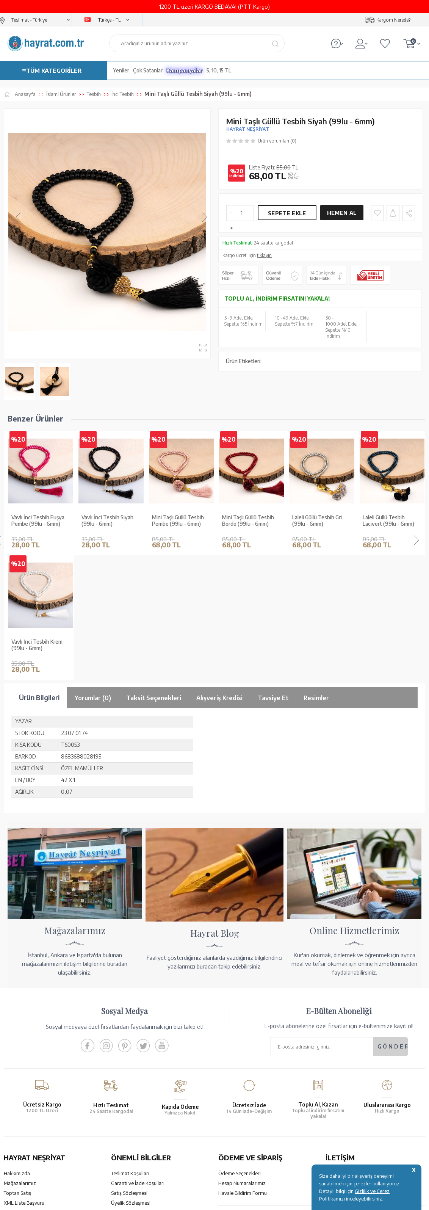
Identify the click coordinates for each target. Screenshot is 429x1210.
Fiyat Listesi (17, 1108)
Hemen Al (342, 213)
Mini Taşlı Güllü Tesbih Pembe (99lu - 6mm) (107, 520)
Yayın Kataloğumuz (24, 1098)
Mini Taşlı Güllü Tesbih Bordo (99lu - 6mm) (178, 520)
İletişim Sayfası (342, 1114)
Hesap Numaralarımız (242, 1059)
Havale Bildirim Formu (242, 1069)
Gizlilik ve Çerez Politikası (139, 1088)
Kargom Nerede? (393, 20)
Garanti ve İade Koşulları (137, 1059)
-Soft (176, 1200)
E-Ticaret (194, 1200)
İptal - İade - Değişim (240, 1104)
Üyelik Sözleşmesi (130, 1078)
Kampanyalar (184, 70)
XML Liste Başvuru (24, 1078)
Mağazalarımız (20, 1059)
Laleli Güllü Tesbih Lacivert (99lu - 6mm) (318, 520)
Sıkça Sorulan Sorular (134, 1108)
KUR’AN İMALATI (37, 1143)
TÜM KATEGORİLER (53, 70)
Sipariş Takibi (232, 1094)
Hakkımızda (17, 1049)
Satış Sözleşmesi (129, 1069)
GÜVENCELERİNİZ (148, 1143)
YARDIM (240, 1143)
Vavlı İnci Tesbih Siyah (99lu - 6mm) (37, 520)
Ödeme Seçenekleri (239, 1049)
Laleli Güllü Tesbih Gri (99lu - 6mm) (247, 520)
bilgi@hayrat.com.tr (348, 1104)
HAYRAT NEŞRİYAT (247, 129)
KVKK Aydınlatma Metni (137, 1098)
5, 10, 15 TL (219, 70)
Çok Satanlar (148, 70)
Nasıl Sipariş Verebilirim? (245, 1114)
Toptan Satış (17, 1069)
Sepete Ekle (287, 213)
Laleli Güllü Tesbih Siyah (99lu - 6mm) (391, 520)
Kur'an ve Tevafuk (23, 1088)
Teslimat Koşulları (130, 1049)
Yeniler (121, 70)
